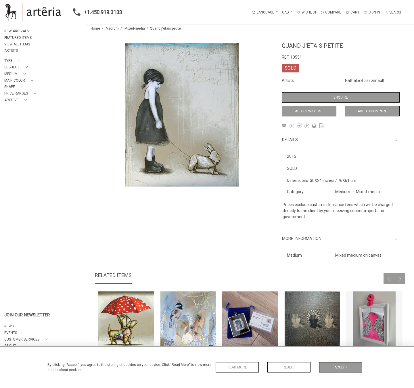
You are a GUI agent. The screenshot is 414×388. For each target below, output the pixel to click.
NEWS (9, 326)
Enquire (341, 97)
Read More (237, 367)
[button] (13, 60)
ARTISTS (11, 51)
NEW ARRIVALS (16, 31)
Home (95, 28)
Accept (340, 367)
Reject (289, 367)
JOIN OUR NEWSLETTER (27, 315)
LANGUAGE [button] (263, 12)
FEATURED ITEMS (18, 38)
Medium (112, 28)
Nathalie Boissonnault (364, 80)
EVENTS (10, 333)
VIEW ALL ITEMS (17, 44)
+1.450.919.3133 (96, 12)
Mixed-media (134, 28)
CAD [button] (286, 12)
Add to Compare (372, 111)
